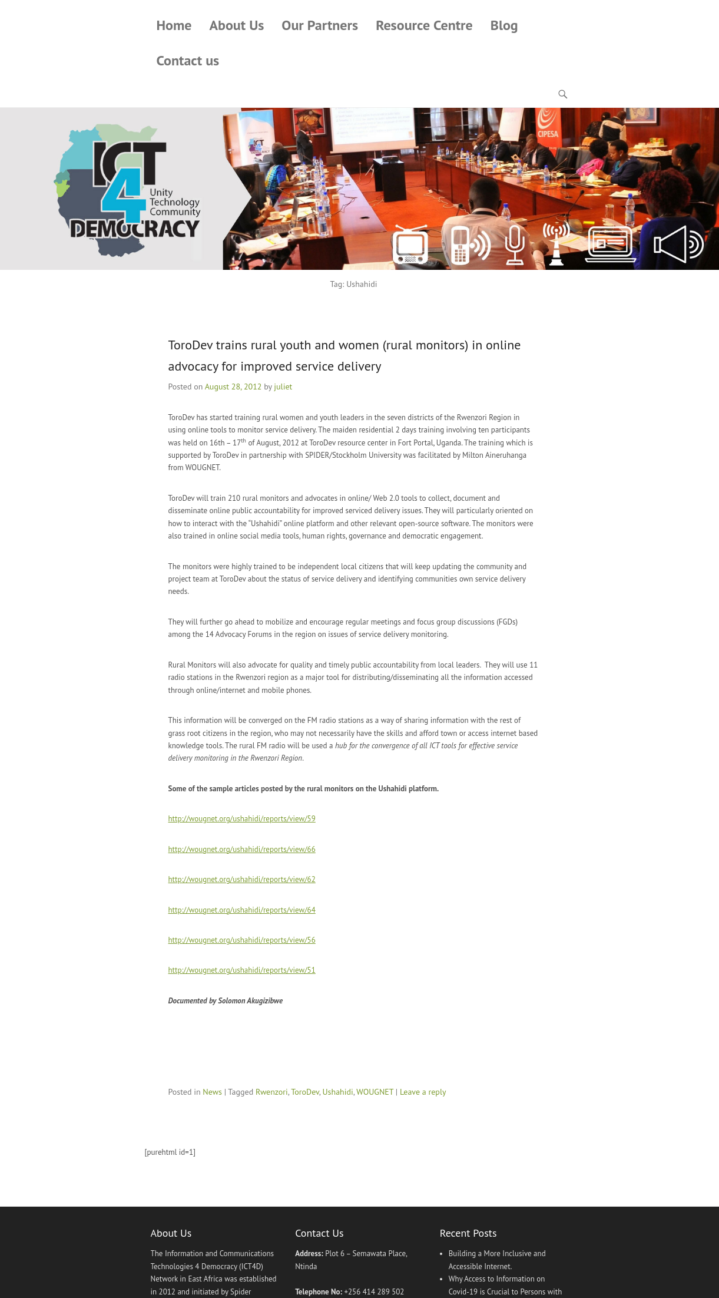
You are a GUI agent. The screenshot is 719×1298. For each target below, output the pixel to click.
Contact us (188, 60)
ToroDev (305, 1091)
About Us (237, 25)
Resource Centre (424, 25)
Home (174, 25)
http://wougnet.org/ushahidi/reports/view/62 (242, 879)
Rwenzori (272, 1091)
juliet (283, 386)
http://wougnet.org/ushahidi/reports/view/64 (242, 910)
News (212, 1091)
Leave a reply (423, 1091)
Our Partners (319, 25)
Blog (504, 25)
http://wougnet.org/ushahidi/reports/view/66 (242, 849)
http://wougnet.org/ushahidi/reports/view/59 (242, 819)
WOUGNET (374, 1091)
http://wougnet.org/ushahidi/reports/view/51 (242, 971)
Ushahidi (337, 1091)
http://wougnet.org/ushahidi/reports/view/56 (242, 940)
